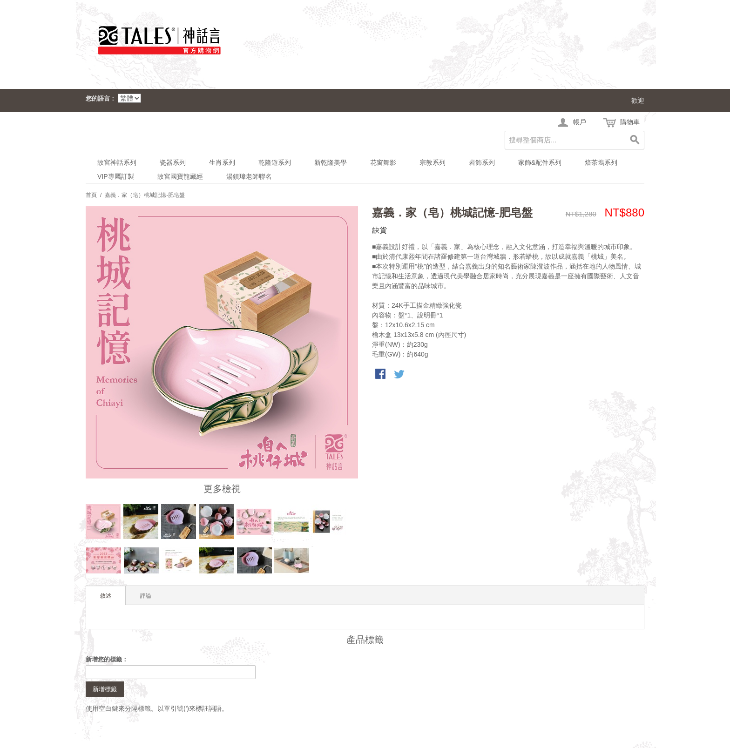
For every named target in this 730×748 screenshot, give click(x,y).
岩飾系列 (482, 162)
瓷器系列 (173, 162)
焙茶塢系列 (601, 162)
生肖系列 (222, 162)
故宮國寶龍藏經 (180, 176)
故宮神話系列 (116, 162)
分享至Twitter (400, 375)
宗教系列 (432, 162)
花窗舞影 (383, 162)
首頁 (91, 195)
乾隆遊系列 (274, 162)
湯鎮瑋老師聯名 (249, 176)
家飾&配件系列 (539, 162)
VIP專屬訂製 (115, 176)
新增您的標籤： (107, 659)
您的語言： (101, 98)
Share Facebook (381, 375)
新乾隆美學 (330, 162)
